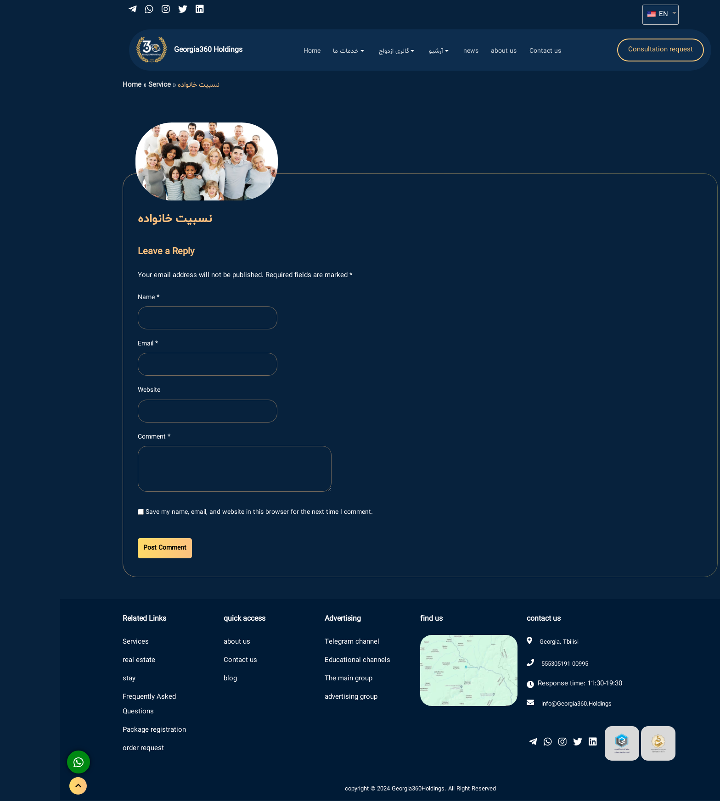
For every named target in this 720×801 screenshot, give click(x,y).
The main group (288, 679)
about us (176, 643)
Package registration (94, 731)
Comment (94, 437)
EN (597, 14)
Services (75, 643)
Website (89, 391)
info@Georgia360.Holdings (516, 705)
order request (83, 749)
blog (170, 679)
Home (71, 86)
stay (68, 679)
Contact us (180, 661)
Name (88, 298)
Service (99, 86)
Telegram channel (291, 643)
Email (88, 345)
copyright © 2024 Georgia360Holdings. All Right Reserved (360, 790)
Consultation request (600, 50)
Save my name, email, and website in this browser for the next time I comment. (199, 513)
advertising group (290, 698)
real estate (78, 661)
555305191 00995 (504, 665)
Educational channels (297, 661)
